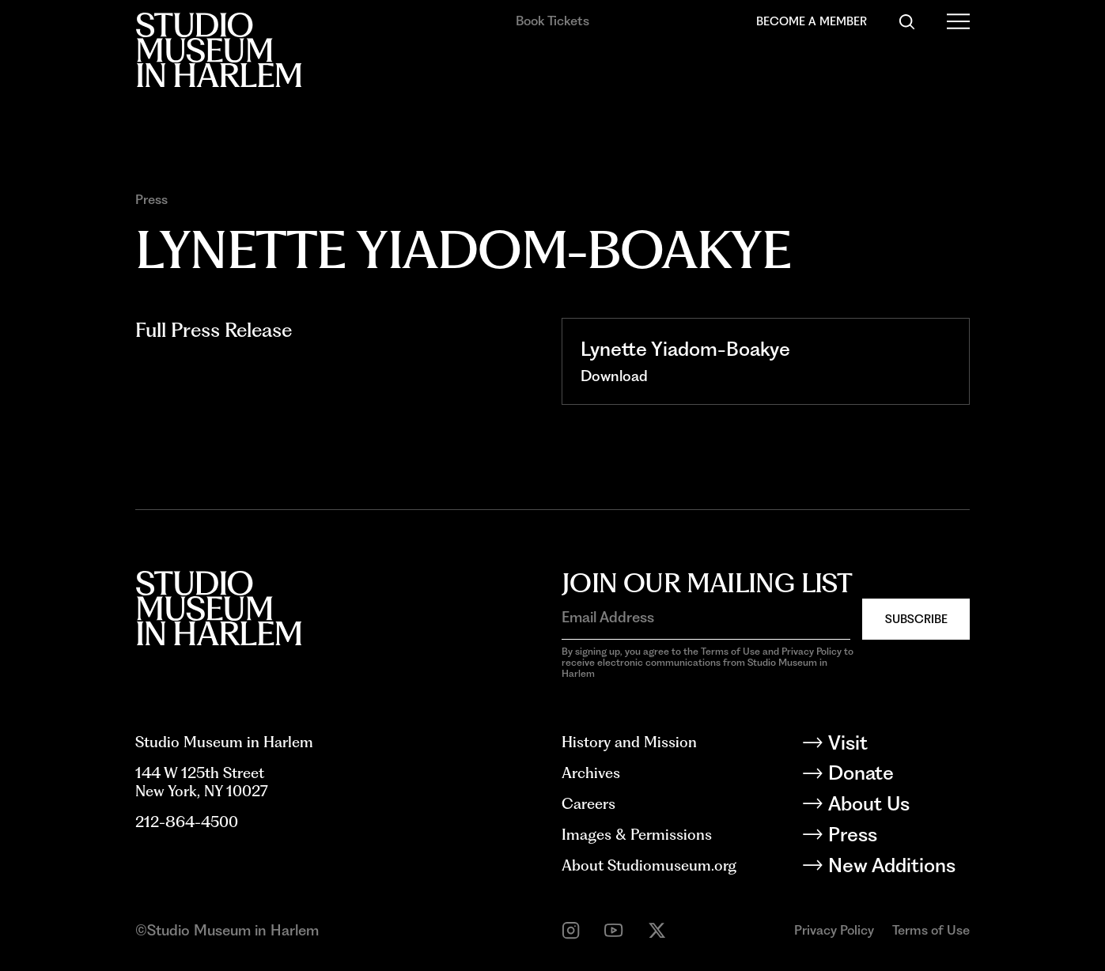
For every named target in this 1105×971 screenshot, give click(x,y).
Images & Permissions (637, 835)
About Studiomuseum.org (649, 865)
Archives (591, 773)
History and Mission (629, 742)
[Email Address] (706, 617)
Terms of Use (931, 930)
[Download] (614, 376)
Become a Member (811, 21)
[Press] (897, 837)
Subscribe (916, 619)
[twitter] (657, 930)
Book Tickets (552, 20)
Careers (588, 804)
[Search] (907, 22)
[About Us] (897, 806)
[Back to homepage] (218, 50)
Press (151, 199)
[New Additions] (897, 868)
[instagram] (571, 930)
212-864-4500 (186, 822)
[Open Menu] (958, 22)
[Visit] (897, 745)
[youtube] (613, 930)
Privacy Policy (834, 930)
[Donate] (897, 775)
